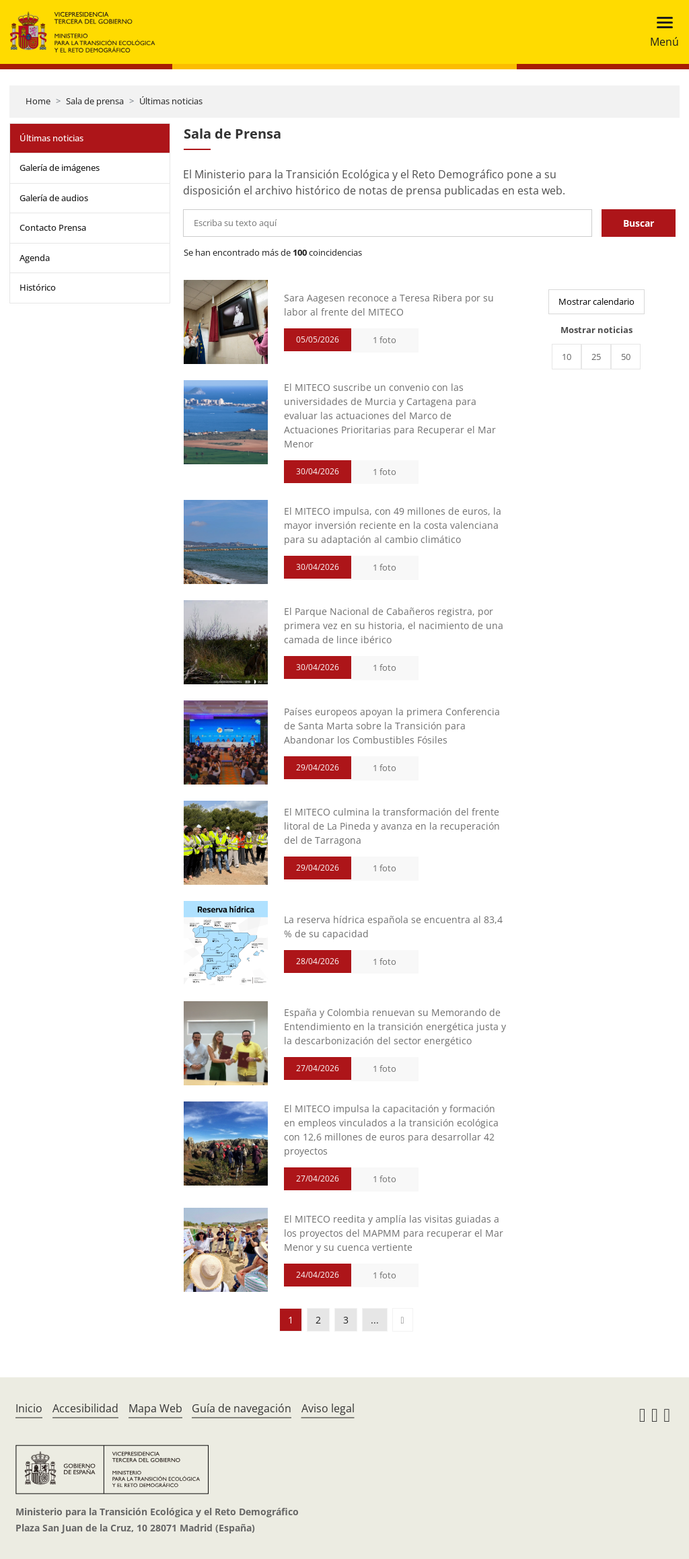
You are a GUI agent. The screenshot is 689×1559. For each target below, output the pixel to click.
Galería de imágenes (60, 167)
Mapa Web (155, 1408)
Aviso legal (328, 1408)
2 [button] (318, 1319)
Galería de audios (54, 198)
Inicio (28, 1408)
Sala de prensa (95, 101)
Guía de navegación (241, 1408)
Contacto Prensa (53, 227)
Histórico (38, 287)
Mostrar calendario (596, 301)
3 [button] (346, 1319)
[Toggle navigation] (660, 32)
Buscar (638, 223)
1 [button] (290, 1319)
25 (596, 357)
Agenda (35, 258)
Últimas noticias (171, 101)
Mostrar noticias (596, 330)
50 (625, 357)
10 (566, 357)
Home (38, 101)
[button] (402, 1320)
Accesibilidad (85, 1408)
